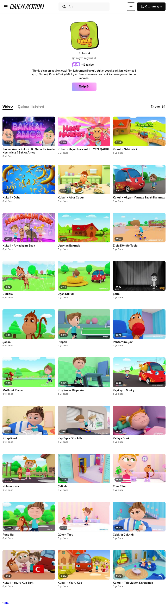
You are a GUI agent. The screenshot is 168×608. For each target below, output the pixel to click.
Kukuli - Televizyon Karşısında (133, 582)
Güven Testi (66, 534)
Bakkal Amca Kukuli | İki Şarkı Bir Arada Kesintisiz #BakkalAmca (28, 151)
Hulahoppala (10, 486)
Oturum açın (151, 7)
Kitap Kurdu (10, 438)
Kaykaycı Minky (123, 390)
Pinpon (62, 342)
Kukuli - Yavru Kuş (70, 582)
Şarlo (116, 294)
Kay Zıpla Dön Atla (70, 438)
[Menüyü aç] (5, 6)
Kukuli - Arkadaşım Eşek (18, 245)
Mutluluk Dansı (12, 390)
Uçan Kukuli (66, 294)
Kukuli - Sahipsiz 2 (125, 149)
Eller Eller (119, 486)
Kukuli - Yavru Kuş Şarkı (18, 582)
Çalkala (62, 486)
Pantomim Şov (123, 342)
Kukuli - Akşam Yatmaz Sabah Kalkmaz (139, 197)
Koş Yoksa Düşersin (71, 390)
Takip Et (84, 87)
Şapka (6, 342)
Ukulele (7, 294)
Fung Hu (8, 534)
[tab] (7, 106)
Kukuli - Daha (11, 197)
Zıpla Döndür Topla (125, 245)
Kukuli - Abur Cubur (71, 197)
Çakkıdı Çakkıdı (123, 534)
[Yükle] (131, 6)
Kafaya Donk (121, 438)
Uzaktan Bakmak (69, 245)
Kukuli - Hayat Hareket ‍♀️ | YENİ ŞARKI (83, 149)
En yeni (158, 107)
